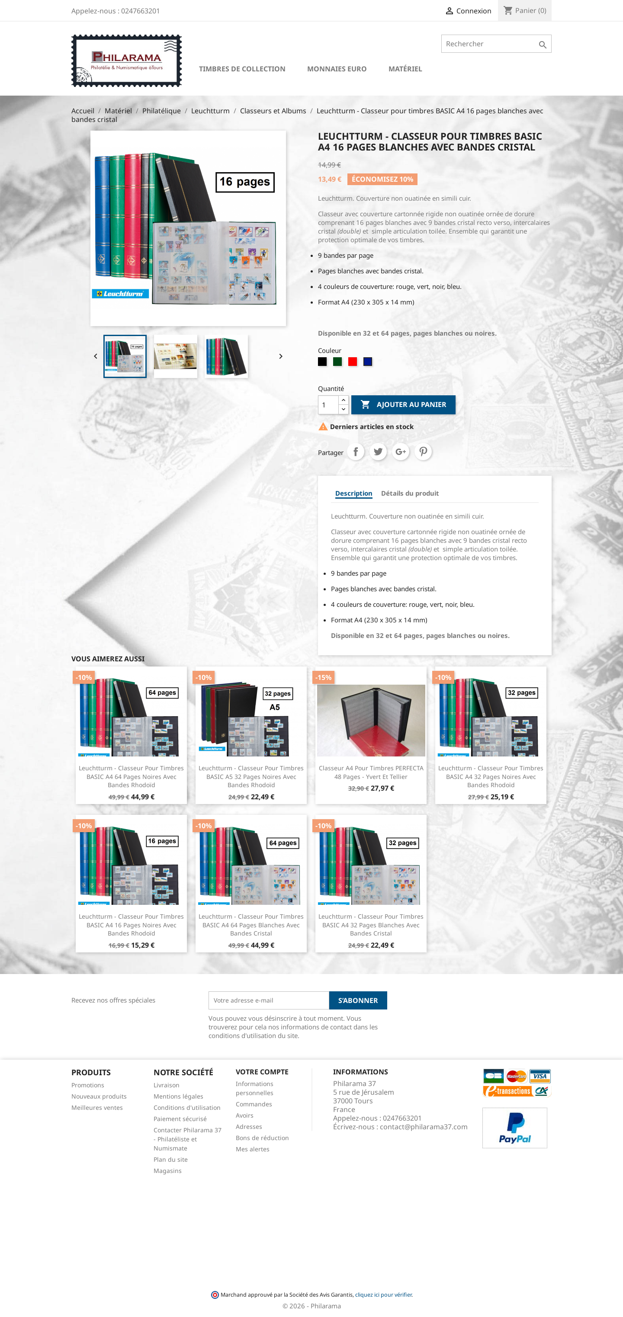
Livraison (167, 1085)
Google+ (400, 451)
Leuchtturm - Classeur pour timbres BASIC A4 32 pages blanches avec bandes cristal (371, 925)
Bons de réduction (262, 1138)
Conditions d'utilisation (187, 1107)
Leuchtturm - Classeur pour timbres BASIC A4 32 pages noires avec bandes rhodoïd (490, 776)
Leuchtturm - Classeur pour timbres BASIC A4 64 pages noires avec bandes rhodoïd (131, 776)
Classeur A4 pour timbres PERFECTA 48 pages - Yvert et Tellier (371, 772)
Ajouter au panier (403, 404)
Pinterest (423, 451)
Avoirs (245, 1115)
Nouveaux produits (99, 1096)
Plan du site (171, 1159)
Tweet (378, 451)
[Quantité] (328, 404)
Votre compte (262, 1072)
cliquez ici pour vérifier (383, 1294)
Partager (355, 451)
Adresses (249, 1126)
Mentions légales (178, 1096)
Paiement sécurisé (180, 1119)
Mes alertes (253, 1149)
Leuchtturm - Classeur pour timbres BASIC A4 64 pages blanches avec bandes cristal (251, 925)
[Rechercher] (496, 44)
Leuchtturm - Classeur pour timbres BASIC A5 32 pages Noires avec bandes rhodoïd (251, 776)
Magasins (168, 1170)
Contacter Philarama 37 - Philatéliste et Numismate (188, 1139)
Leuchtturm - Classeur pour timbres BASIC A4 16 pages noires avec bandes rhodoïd (131, 925)
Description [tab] (354, 493)
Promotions (87, 1085)
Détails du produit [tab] (410, 493)
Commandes (254, 1104)
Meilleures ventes (97, 1107)
